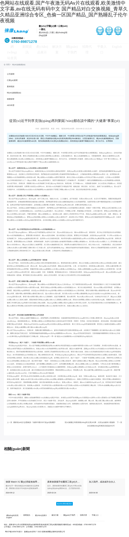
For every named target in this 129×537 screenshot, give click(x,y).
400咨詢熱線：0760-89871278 (84, 520)
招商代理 (87, 47)
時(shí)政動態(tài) (18, 60)
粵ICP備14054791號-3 (13, 527)
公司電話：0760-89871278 (14, 522)
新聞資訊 (26, 47)
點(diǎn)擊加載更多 (64, 499)
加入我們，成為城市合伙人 (102, 477)
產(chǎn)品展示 (42, 50)
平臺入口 (102, 47)
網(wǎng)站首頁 (11, 50)
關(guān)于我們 (72, 50)
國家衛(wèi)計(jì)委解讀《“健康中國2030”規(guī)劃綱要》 (35, 418)
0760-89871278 (23, 42)
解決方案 (57, 47)
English (117, 47)
